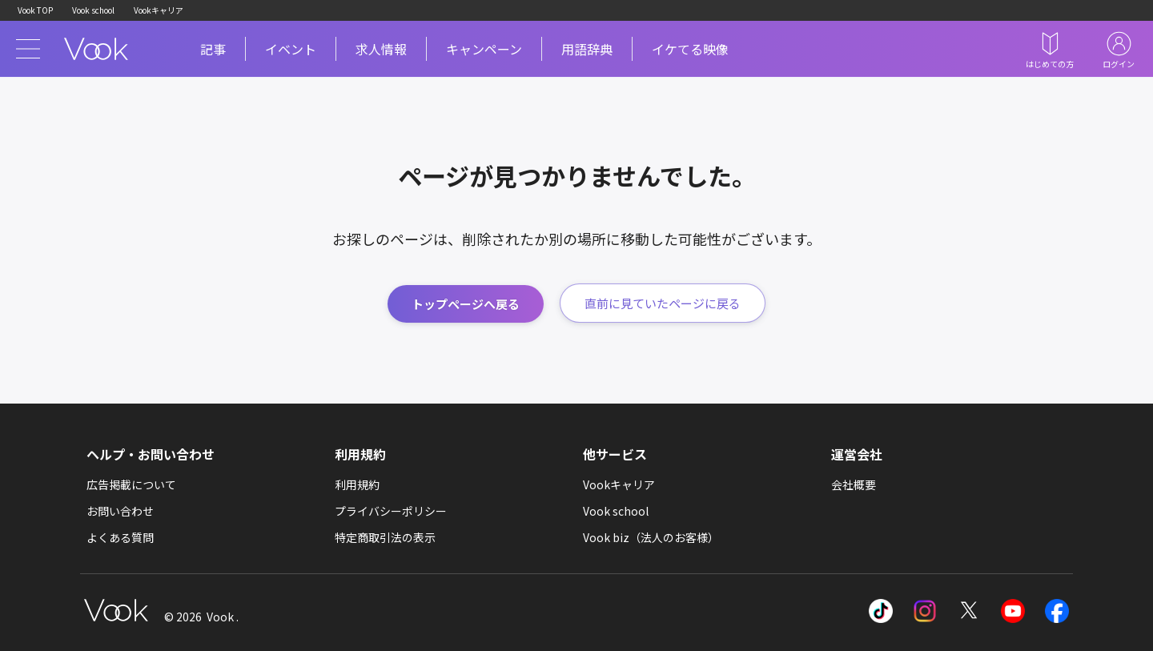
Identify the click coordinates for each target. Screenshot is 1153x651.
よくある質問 (120, 537)
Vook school (93, 10)
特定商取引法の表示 (385, 537)
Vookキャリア (158, 10)
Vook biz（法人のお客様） (651, 537)
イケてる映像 (690, 48)
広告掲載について (131, 484)
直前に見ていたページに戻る (663, 303)
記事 (213, 48)
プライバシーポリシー (391, 511)
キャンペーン (484, 48)
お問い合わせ (120, 511)
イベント (290, 48)
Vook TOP (35, 10)
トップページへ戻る (466, 303)
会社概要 (853, 484)
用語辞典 (587, 48)
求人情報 (381, 48)
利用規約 (357, 484)
